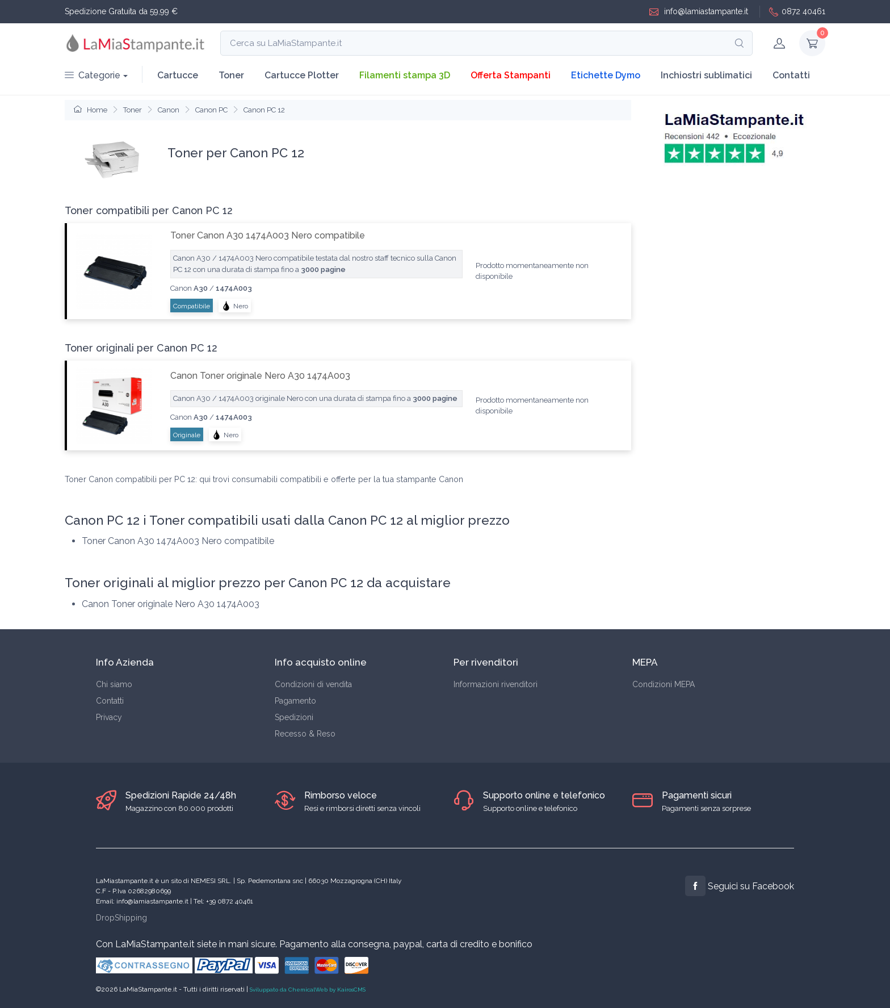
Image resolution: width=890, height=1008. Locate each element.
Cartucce (177, 75)
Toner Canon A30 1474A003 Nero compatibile (267, 235)
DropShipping (121, 917)
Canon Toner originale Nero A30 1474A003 (260, 375)
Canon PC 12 (264, 110)
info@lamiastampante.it (698, 11)
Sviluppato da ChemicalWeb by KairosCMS (308, 989)
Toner (231, 75)
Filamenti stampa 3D (404, 75)
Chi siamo (114, 684)
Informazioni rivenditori (496, 684)
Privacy (109, 717)
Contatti (791, 75)
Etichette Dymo (605, 75)
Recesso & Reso (305, 733)
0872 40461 (797, 11)
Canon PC (211, 110)
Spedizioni (294, 717)
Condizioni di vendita (313, 684)
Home (90, 110)
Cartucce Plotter (302, 75)
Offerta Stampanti (511, 75)
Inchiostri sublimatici (706, 75)
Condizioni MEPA (663, 684)
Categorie (92, 75)
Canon (168, 110)
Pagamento (295, 700)
